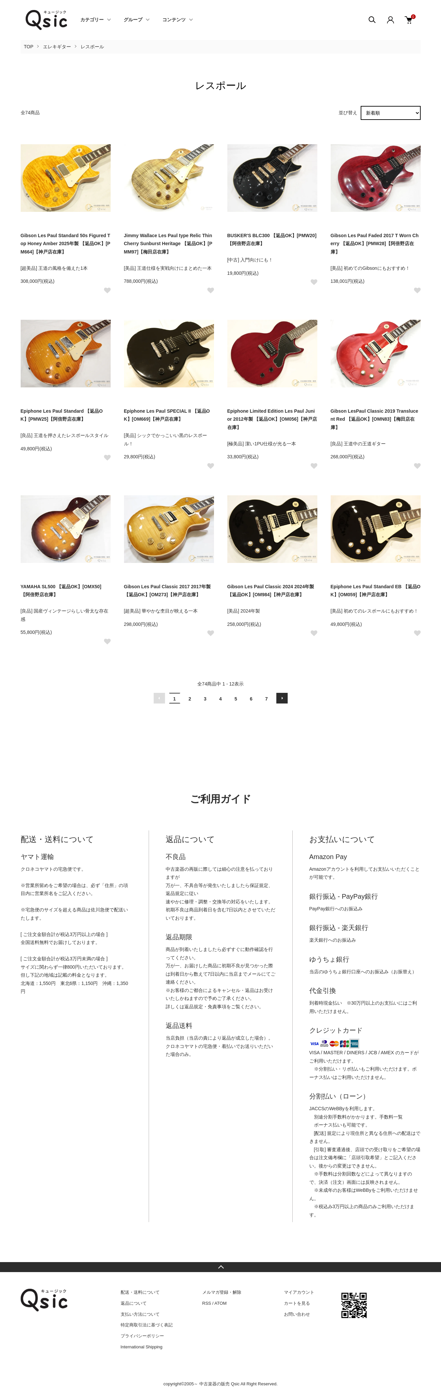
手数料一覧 (391, 1117)
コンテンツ (174, 20)
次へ (282, 698)
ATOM (220, 1303)
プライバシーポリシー (142, 1335)
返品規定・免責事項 (205, 1006)
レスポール (92, 46)
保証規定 (259, 885)
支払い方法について (140, 1314)
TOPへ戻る (220, 1267)
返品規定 (175, 893)
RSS (206, 1303)
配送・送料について (140, 1292)
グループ (133, 20)
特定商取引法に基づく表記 (147, 1324)
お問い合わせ (297, 1314)
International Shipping (142, 1346)
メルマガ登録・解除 (221, 1292)
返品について (134, 1303)
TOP (29, 46)
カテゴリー (92, 20)
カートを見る (297, 1303)
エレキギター (57, 46)
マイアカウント (299, 1292)
